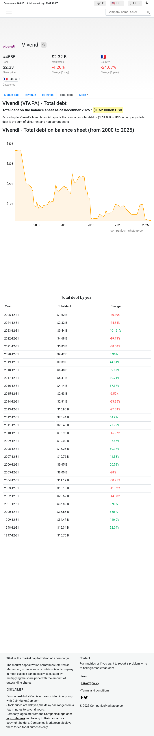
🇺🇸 (116, 3)
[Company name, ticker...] (128, 12)
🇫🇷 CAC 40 (11, 79)
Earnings (47, 95)
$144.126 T (52, 3)
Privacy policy (90, 683)
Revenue (30, 95)
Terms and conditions (95, 690)
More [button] (82, 95)
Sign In (100, 3)
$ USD (133, 3)
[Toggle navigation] (9, 12)
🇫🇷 (103, 56)
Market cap (11, 95)
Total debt (66, 95)
